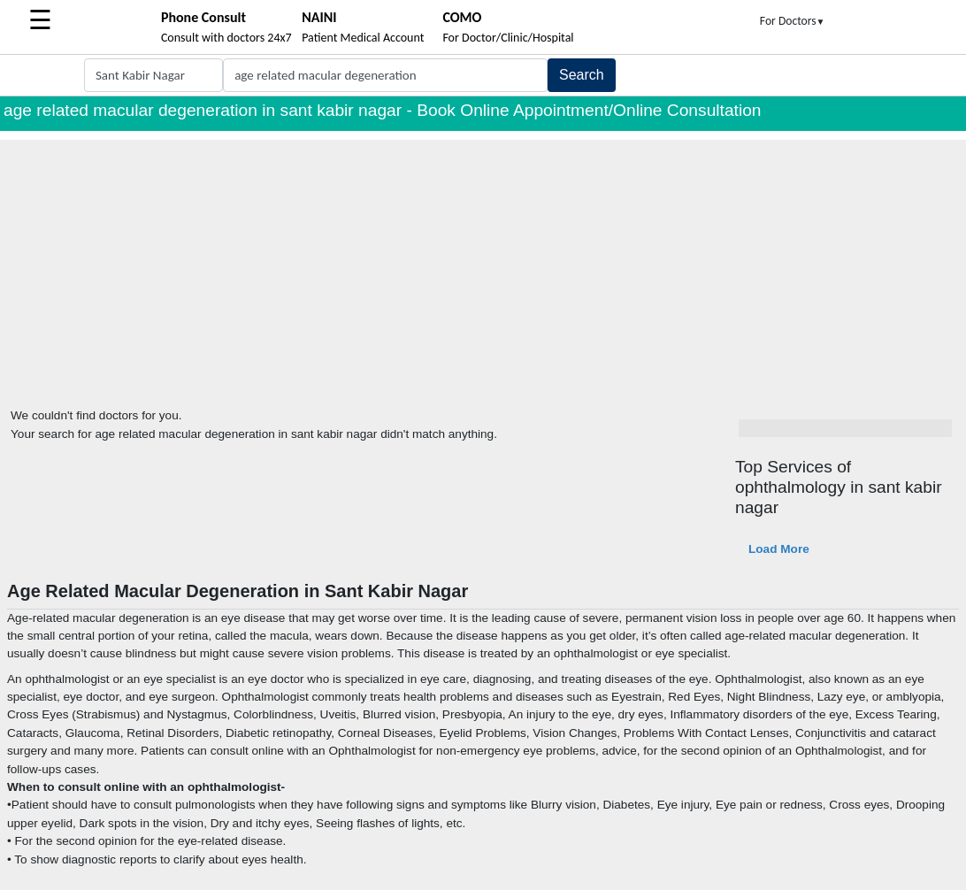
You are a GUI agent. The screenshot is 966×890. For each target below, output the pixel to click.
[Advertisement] (483, 263)
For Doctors (792, 20)
